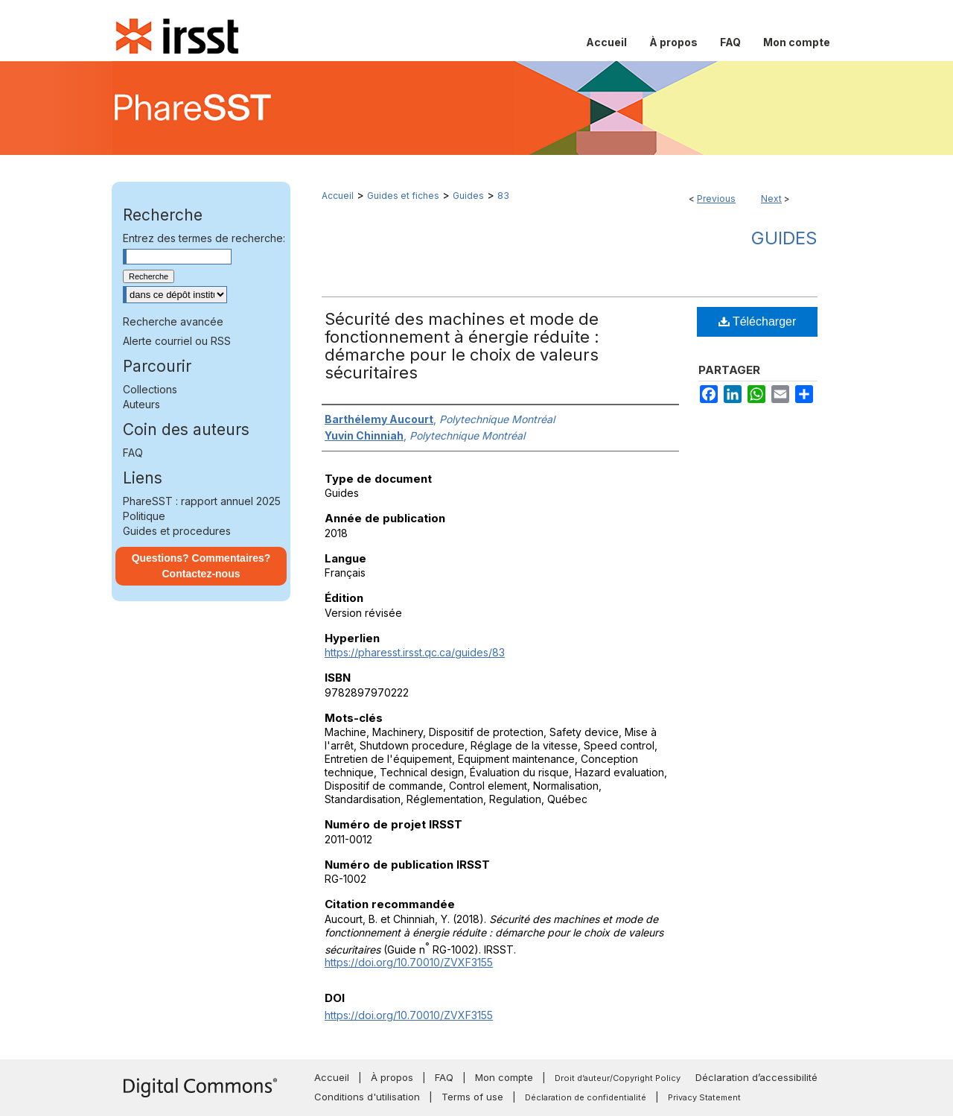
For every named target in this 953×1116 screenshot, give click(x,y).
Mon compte (504, 1077)
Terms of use (472, 1097)
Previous (716, 198)
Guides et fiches (403, 195)
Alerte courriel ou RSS (177, 341)
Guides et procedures (177, 530)
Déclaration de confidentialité (585, 1097)
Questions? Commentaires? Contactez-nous (201, 566)
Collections (150, 389)
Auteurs (141, 404)
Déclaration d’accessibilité (756, 1077)
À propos (392, 1077)
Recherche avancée (173, 321)
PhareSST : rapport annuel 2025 (202, 501)
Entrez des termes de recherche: (204, 238)
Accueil (338, 195)
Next (771, 198)
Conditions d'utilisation (367, 1097)
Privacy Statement (704, 1097)
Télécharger (757, 321)
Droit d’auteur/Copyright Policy (618, 1078)
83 (503, 195)
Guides (468, 195)
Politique (144, 516)
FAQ (133, 452)
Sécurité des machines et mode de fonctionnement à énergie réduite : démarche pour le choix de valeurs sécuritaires (462, 345)
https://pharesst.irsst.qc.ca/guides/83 (415, 652)
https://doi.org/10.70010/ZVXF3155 (409, 962)
